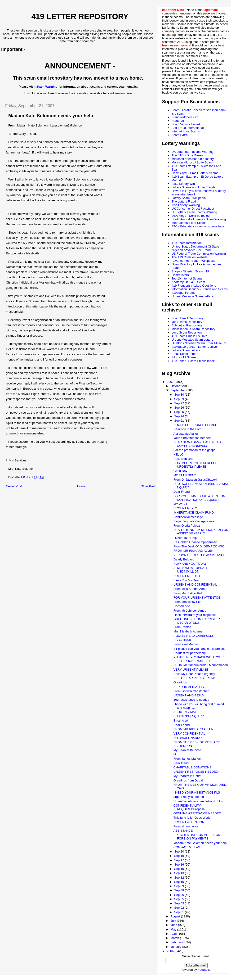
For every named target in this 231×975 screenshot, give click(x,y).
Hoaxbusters (180, 275)
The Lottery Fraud (184, 201)
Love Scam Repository (187, 332)
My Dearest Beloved (187, 750)
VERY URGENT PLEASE (190, 669)
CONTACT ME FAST (187, 847)
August (175, 916)
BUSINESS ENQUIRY (188, 716)
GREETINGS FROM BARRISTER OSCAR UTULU (196, 620)
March (175, 938)
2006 (171, 951)
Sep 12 (179, 877)
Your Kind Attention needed (192, 438)
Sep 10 (179, 882)
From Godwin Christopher (191, 691)
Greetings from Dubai (188, 780)
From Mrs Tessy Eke (187, 602)
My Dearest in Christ (187, 776)
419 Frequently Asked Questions (194, 285)
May (173, 929)
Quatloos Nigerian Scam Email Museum (199, 343)
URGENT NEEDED (186, 576)
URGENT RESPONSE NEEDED (195, 771)
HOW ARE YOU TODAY (190, 563)
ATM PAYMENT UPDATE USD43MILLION (190, 569)
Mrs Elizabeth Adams (187, 631)
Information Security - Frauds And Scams (200, 289)
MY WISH (180, 504)
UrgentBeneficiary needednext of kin (198, 801)
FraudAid (178, 120)
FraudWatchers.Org (185, 117)
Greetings (180, 682)
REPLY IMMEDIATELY (188, 687)
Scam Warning (47, 86)
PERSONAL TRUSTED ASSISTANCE (199, 555)
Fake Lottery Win (183, 183)
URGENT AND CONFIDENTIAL (195, 584)
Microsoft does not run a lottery (193, 159)
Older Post (148, 486)
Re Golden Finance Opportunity (195, 542)
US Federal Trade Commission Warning (199, 253)
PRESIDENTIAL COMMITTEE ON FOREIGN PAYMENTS (196, 836)
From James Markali (187, 758)
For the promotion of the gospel (194, 450)
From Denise (182, 627)
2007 (171, 382)
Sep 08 (179, 890)
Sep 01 (179, 912)
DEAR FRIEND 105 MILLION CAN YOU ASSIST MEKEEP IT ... (200, 531)
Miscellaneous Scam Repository (193, 329)
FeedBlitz (204, 969)
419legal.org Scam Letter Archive (194, 346)
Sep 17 (179, 860)
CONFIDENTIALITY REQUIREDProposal (189, 807)
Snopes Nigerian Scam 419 (190, 271)
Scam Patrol (180, 135)
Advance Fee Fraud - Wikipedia (193, 260)
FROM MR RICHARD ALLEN (193, 550)
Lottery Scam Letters (186, 350)
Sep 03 (179, 903)
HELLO (178, 454)
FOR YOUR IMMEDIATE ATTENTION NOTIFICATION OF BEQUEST (199, 497)
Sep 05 (179, 899)
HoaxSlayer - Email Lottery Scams (195, 173)
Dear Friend (181, 491)
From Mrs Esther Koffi (188, 593)
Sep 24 (179, 416)
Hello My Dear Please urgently (194, 674)
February (177, 942)
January (176, 946)
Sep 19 (179, 856)
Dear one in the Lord (187, 429)
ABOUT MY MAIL (185, 712)
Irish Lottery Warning (186, 205)
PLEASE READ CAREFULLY (193, 635)
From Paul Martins (186, 644)
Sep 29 (179, 399)
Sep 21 (179, 420)
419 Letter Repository (80, 16)
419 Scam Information (187, 243)
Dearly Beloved (183, 559)
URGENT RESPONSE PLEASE (195, 425)
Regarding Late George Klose (193, 521)
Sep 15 (179, 869)
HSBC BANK (182, 640)
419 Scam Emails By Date (189, 336)
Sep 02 (179, 907)
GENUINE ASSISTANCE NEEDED (197, 813)
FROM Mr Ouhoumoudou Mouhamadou (200, 665)
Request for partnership (189, 653)
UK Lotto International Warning (192, 151)
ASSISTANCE (183, 830)
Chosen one (181, 606)
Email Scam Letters (185, 354)
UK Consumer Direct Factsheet (193, 208)
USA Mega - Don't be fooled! (191, 215)
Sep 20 (179, 851)
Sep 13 (179, 873)
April (174, 933)
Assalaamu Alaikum (186, 433)
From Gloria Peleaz (186, 525)
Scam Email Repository (188, 318)
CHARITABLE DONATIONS (192, 767)
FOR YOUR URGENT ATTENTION (197, 597)
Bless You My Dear (186, 580)
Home (81, 486)
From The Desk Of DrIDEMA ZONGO (199, 546)
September (178, 390)
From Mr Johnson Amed (189, 610)
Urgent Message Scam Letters (192, 296)
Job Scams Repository (187, 322)
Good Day (180, 471)
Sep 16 (179, 864)
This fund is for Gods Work (191, 817)
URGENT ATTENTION (188, 822)
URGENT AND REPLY (188, 695)
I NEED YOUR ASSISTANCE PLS (196, 792)
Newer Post (14, 486)
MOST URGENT (184, 475)
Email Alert (180, 720)
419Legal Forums (183, 292)
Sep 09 (179, 886)
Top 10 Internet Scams (187, 278)
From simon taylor (185, 826)
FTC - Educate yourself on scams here (198, 226)
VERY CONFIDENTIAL (189, 733)
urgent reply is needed (188, 797)
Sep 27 (179, 403)
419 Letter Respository (187, 325)
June (174, 925)
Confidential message (188, 517)
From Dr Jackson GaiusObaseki (195, 479)
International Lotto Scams (189, 223)
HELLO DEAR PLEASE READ (194, 678)
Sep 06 (179, 895)
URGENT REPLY (185, 508)
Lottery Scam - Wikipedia (189, 198)
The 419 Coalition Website (190, 257)
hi (174, 754)
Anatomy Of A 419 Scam (188, 282)
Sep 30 (179, 394)
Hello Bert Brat (183, 458)
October (176, 386)
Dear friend (181, 763)
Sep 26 (179, 407)
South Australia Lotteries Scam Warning (199, 219)
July (173, 920)
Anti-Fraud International (188, 128)
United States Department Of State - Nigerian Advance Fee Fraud (196, 248)
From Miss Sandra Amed (190, 589)
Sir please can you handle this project (199, 648)
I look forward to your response (194, 615)
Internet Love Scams (186, 131)
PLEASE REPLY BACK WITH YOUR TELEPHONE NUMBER (198, 659)
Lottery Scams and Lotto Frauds (193, 187)
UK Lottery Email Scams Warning (194, 212)
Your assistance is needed (191, 699)
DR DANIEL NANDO (187, 738)
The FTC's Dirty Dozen (187, 155)
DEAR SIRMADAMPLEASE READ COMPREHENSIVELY (197, 443)
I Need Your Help (185, 538)
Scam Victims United (186, 124)
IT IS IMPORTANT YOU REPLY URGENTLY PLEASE (195, 464)
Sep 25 (179, 412)
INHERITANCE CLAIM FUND (193, 512)
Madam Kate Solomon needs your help (200, 843)
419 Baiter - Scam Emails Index (193, 361)
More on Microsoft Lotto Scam (192, 162)
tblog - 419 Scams (184, 357)
